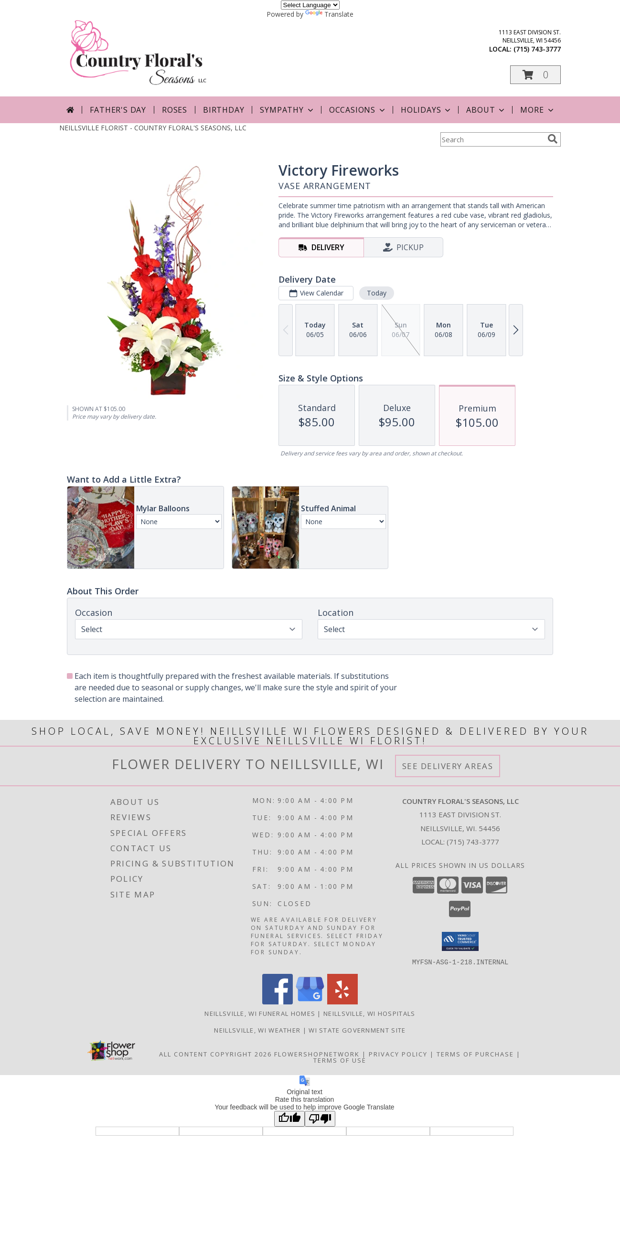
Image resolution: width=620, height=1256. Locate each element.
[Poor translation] (320, 1118)
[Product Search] (492, 139)
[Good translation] (289, 1118)
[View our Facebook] (277, 1001)
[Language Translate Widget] (310, 5)
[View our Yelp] (342, 1001)
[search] (552, 139)
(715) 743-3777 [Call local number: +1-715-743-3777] (537, 48)
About (486, 110)
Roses (174, 110)
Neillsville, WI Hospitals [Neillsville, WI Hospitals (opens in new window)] (369, 1013)
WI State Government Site (357, 1029)
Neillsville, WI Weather (257, 1029)
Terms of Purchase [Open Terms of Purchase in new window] (475, 1053)
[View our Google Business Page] (310, 1001)
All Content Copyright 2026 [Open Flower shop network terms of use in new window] (215, 1053)
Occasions (358, 110)
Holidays (426, 110)
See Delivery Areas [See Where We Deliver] (447, 765)
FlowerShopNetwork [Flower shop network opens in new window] (317, 1053)
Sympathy (287, 110)
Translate (329, 14)
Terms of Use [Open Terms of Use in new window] (339, 1059)
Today (376, 292)
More (537, 110)
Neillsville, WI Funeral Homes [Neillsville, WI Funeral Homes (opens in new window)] (259, 1013)
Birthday (223, 110)
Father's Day (118, 110)
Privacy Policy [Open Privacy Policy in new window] (398, 1053)
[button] (535, 74)
